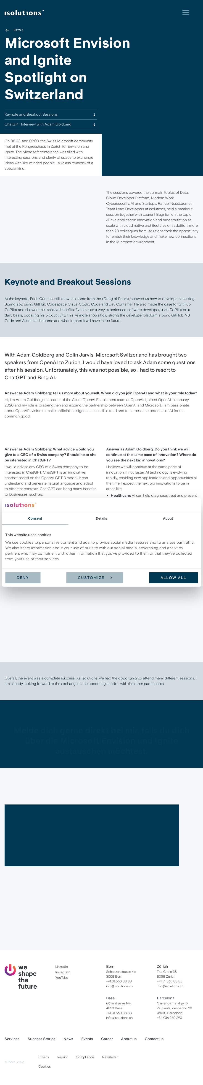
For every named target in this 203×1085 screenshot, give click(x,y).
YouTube (61, 977)
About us (129, 1039)
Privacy (43, 1057)
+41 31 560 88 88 (119, 981)
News (14, 30)
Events (87, 1039)
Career (107, 1039)
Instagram (62, 972)
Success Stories (41, 1039)
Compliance (85, 1057)
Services (12, 1039)
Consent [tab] (35, 518)
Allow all (173, 577)
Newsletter (110, 1057)
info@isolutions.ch (119, 986)
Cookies (44, 1066)
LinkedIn (61, 966)
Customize (95, 577)
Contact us (154, 1039)
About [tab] (168, 518)
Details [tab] (101, 518)
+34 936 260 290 (169, 1018)
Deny (23, 577)
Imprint (62, 1057)
